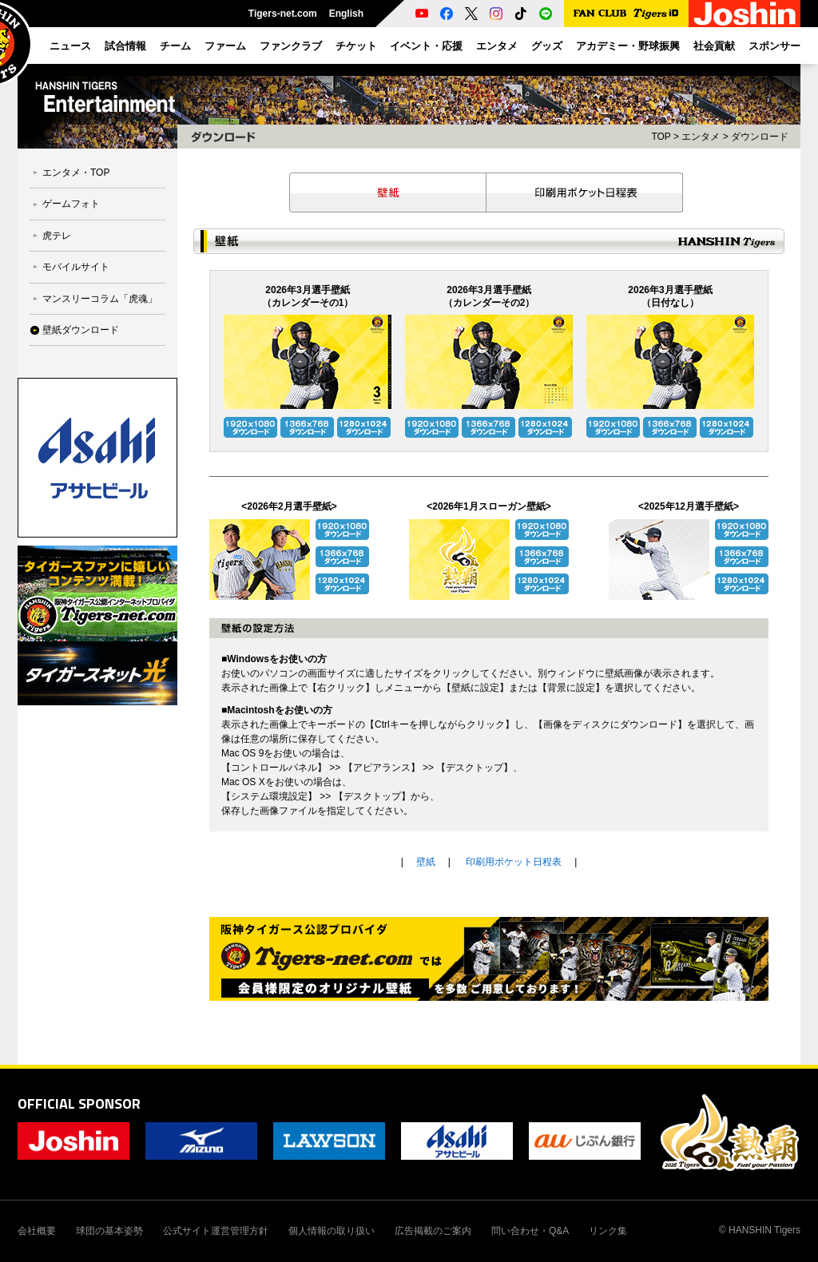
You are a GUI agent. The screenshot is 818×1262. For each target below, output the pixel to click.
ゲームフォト (71, 203)
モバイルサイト (75, 266)
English (346, 13)
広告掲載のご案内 (433, 1230)
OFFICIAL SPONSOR (79, 1103)
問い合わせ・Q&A (530, 1230)
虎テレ (56, 235)
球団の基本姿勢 (109, 1230)
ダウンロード (759, 136)
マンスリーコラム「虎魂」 (99, 298)
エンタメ (700, 136)
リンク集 (608, 1230)
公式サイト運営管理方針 (215, 1230)
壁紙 (387, 192)
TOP (660, 136)
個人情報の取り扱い (331, 1230)
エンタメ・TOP (75, 172)
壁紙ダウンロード (80, 329)
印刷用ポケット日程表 (584, 192)
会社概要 (37, 1230)
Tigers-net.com (282, 13)
